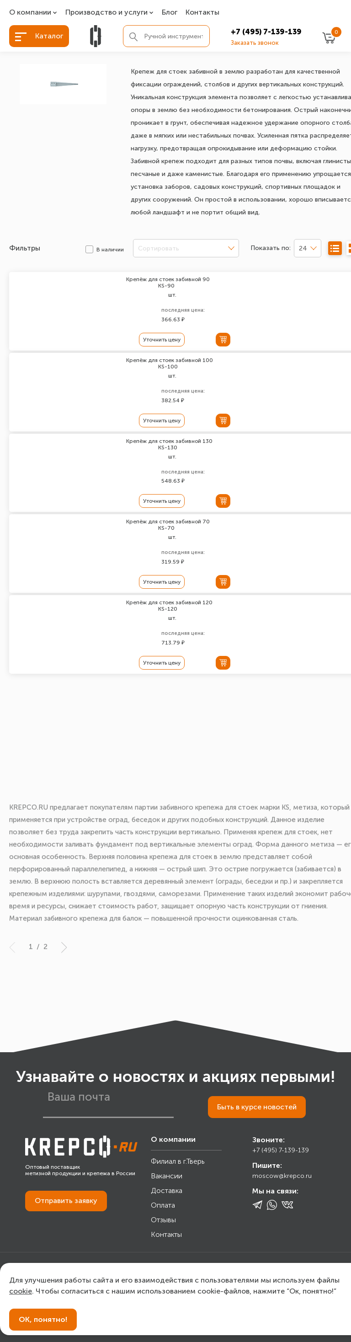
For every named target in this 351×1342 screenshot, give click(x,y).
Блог (169, 12)
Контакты (202, 12)
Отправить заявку (66, 1202)
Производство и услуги (106, 12)
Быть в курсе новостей (256, 1108)
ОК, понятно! (43, 1319)
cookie (20, 1291)
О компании (30, 12)
